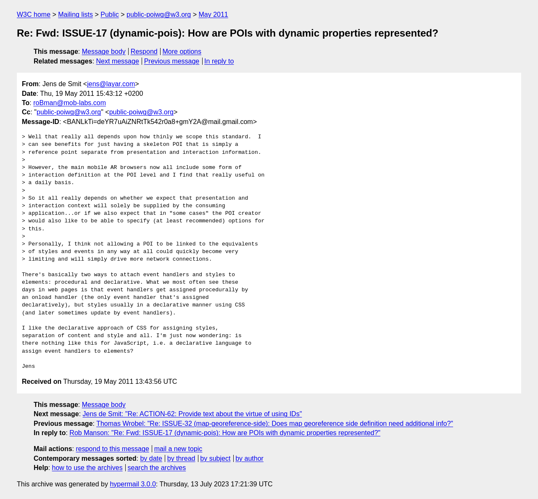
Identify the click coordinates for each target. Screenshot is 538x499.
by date (151, 458)
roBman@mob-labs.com (69, 102)
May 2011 (213, 14)
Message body (104, 51)
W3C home (33, 14)
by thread (181, 458)
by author (249, 458)
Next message (117, 61)
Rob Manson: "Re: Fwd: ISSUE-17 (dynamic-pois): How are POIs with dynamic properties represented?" (224, 432)
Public (109, 14)
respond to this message (112, 448)
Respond (144, 51)
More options (182, 51)
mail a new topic (178, 448)
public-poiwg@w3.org (159, 14)
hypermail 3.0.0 (133, 484)
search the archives (157, 467)
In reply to (219, 61)
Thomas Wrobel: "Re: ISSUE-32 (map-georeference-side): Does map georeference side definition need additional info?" (274, 423)
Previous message (172, 61)
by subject (215, 458)
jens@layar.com (111, 83)
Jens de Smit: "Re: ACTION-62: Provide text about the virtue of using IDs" (192, 413)
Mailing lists (75, 14)
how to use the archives (87, 467)
